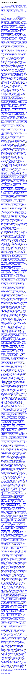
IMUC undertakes (5, 49)
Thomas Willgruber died (15, 26)
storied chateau (5, 441)
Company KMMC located (18, 452)
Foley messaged (6, 212)
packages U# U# (14, 347)
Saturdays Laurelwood (17, 366)
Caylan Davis (23, 464)
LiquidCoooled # (21, 142)
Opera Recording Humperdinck (18, 457)
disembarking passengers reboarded (18, 546)
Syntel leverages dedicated (16, 491)
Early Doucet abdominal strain (9, 215)
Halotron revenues (5, 367)
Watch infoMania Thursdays (9, 167)
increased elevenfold (14, 591)
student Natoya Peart (7, 401)
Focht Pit (22, 639)
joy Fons (25, 548)
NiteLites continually (12, 331)
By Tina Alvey (15, 89)
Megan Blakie (12, 630)
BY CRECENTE (17, 125)
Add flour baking (22, 651)
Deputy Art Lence (15, 405)
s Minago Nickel (17, 551)
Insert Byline (18, 145)
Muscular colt (8, 551)
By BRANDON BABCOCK (16, 504)
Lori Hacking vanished (6, 469)
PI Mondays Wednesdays (8, 410)
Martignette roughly (11, 511)
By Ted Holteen (22, 129)
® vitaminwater (4, 227)
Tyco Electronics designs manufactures (12, 282)
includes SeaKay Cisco (15, 290)
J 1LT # (4, 599)
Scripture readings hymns (7, 528)
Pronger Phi (23, 442)
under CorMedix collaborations (19, 212)
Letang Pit (16, 401)
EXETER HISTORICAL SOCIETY (13, 462)
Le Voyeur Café (10, 263)
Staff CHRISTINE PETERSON (13, 613)
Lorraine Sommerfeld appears (9, 38)
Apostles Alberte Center (6, 295)
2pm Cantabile (22, 474)
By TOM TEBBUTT (12, 593)
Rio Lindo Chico (12, 642)
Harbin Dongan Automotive (7, 468)
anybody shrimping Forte (7, 520)
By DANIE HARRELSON (14, 201)
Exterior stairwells (15, 34)
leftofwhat (15, 458)
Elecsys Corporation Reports (16, 319)
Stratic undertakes (12, 287)
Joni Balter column (11, 389)
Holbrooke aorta (13, 333)
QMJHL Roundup (8, 191)
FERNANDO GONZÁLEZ (12, 654)
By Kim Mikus (9, 152)
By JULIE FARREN (7, 465)
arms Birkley (4, 540)
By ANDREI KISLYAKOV (18, 242)
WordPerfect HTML (12, 479)
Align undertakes (18, 140)
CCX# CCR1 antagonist (18, 94)
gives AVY (13, 217)
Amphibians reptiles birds (19, 260)
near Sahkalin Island (10, 450)
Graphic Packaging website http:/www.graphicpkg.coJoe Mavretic (11, 257)
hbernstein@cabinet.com (6, 662)
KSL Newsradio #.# (19, 520)
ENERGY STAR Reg (6, 430)
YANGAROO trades (19, 146)
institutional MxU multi (7, 572)
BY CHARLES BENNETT (15, 365)
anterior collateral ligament (20, 570)
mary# (9, 381)
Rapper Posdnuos (5, 548)
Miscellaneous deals (12, 416)
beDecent (23, 453)
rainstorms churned (17, 19)
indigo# (15, 318)
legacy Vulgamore (12, 589)
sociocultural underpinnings (13, 503)
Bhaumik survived (19, 483)
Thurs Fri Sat (22, 314)
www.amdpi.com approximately (9, 156)
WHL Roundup (10, 512)
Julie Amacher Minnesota (17, 547)
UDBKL (3, 566)
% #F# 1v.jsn (5, 448)
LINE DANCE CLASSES (15, 70)
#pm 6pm (24, 85)
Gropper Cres (22, 117)
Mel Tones (20, 535)
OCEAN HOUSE (18, 465)
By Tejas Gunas (18, 130)
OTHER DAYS (19, 634)
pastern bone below (18, 646)
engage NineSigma (10, 480)
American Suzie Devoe (15, 35)
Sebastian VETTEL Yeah (18, 552)
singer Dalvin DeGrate (18, 456)
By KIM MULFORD (22, 480)
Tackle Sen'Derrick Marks (7, 563)
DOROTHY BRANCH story (7, 500)
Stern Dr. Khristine (11, 216)
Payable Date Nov (15, 341)
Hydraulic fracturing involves (18, 438)
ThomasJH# (16, 382)
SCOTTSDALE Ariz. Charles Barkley (10, 432)
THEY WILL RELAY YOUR (9, 349)
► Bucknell (22, 393)
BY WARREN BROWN (21, 78)
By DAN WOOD (10, 165)
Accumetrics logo (19, 519)
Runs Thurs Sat (8, 197)
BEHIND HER (4, 539)
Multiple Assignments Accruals (8, 560)
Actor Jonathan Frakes (6, 294)
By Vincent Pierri (23, 100)
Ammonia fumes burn (13, 556)
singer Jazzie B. (14, 413)
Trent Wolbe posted (11, 559)
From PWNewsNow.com (7, 325)
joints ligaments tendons (15, 536)
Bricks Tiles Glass (23, 232)
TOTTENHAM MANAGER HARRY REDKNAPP (13, 276)
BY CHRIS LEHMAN (22, 213)
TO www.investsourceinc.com (11, 32)
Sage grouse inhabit (19, 391)
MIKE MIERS (13, 345)
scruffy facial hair (9, 6)
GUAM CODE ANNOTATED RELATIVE (10, 493)
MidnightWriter (4, 406)
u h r (8, 220)
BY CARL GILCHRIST (13, 351)
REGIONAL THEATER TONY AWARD (12, 64)
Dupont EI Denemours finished (8, 66)
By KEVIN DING (12, 163)
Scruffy (12, 5)
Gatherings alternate (5, 108)
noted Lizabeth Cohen (7, 252)
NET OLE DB (15, 96)
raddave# (4, 337)
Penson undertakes (17, 294)
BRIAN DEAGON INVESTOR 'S (9, 100)
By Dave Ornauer (17, 244)
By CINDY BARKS (18, 113)
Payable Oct (5, 491)
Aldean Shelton (5, 547)
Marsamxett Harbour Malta (18, 637)
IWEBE (24, 79)
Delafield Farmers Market (19, 522)
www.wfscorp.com (6, 458)
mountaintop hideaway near (20, 571)
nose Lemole (15, 104)
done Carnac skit (6, 45)
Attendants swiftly (5, 312)
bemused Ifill (10, 370)
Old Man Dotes (22, 204)
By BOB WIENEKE (11, 279)
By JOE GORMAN (14, 377)
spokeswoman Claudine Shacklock (9, 161)
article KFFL (21, 318)
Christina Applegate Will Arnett (9, 626)
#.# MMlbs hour (12, 267)
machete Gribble (15, 476)
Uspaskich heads (15, 375)
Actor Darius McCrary (6, 645)
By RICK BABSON (7, 582)
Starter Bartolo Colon (17, 425)
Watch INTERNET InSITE (7, 145)
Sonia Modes (20, 196)
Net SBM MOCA (14, 46)
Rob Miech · (18, 310)
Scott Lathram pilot (19, 555)
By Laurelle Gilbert (5, 666)
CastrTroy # (3, 434)
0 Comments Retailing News (14, 106)
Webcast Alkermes (6, 193)
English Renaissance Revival (13, 629)
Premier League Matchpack (12, 580)
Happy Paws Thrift (13, 655)
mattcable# (8, 272)
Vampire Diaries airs (22, 167)
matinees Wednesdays (6, 318)
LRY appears (4, 77)
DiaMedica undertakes (6, 362)
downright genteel (13, 619)
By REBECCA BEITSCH (20, 211)
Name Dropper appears (11, 303)
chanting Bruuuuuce (5, 425)
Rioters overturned (20, 263)
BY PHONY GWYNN (21, 195)
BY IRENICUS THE (19, 169)
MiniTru (19, 560)
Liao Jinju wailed (11, 599)
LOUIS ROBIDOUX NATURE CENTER (13, 313)
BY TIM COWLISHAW (18, 272)
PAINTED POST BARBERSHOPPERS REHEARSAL (14, 335)
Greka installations (5, 334)
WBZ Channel (11, 137)
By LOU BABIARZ (5, 75)
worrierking (3, 426)
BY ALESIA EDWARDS (7, 554)
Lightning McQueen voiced (12, 10)
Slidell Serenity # (19, 484)
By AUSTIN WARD (22, 120)
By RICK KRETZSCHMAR (20, 122)
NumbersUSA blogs (16, 141)
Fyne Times (20, 217)
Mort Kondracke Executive (12, 568)
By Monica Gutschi (16, 183)
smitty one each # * (21, 342)
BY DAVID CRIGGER (18, 179)
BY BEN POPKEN (13, 59)
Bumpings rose (23, 609)
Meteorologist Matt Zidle (19, 668)
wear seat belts (14, 13)
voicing (17, 9)
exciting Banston (14, 442)
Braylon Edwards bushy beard (8, 424)
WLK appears (14, 126)
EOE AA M (12, 172)
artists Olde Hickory (20, 606)
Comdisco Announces (6, 326)
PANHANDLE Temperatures (8, 488)
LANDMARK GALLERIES (7, 585)
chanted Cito (10, 330)
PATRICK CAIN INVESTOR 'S (19, 441)
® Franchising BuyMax (17, 304)
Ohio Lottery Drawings (11, 578)
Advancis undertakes (21, 421)
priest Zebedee (23, 413)
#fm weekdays (21, 559)
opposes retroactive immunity (9, 43)
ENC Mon (13, 501)
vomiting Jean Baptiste (21, 23)
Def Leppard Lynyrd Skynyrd (14, 22)
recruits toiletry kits (6, 422)
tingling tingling (9, 519)
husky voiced (11, 11)
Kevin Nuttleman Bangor (17, 595)
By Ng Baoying (23, 458)
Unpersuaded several (20, 280)
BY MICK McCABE (11, 631)
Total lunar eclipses (17, 422)
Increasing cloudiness (6, 522)
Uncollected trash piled (11, 30)
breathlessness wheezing (13, 505)
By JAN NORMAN (7, 571)
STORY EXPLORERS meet (19, 75)
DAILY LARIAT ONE (19, 323)
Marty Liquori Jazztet (20, 635)
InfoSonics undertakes (16, 334)
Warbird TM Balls (14, 282)
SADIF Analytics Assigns (7, 280)
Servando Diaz (16, 645)
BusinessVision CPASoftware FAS (13, 299)
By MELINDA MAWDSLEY (8, 81)
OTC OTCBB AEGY (16, 49)
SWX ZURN (17, 662)
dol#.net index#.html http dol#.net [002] (10, 53)
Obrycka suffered (11, 446)
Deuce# (18, 189)
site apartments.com (14, 625)
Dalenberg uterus (5, 535)
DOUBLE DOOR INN (21, 409)
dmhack (2, 623)
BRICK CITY (5, 524)
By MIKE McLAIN (13, 394)
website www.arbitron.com (8, 101)
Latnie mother (12, 116)
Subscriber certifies (15, 235)
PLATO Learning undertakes (7, 195)
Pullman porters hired (21, 251)
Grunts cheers (4, 319)
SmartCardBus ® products (8, 213)
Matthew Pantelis (20, 58)
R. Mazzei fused (9, 544)
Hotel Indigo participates (18, 97)
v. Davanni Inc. (13, 358)
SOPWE (13, 229)
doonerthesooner (5, 118)
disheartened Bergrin (20, 528)
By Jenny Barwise (5, 603)
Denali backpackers (5, 98)
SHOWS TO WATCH (6, 339)
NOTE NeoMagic (20, 65)
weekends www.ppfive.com (7, 78)
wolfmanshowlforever (15, 378)
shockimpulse (21, 338)
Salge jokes (21, 163)
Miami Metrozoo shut (14, 88)
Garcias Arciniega (12, 62)
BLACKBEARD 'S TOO (7, 363)
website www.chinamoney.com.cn (8, 186)
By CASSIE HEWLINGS (7, 144)
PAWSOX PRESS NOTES (15, 354)
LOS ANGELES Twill (9, 142)
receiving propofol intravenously (10, 25)
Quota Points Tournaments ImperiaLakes (11, 411)
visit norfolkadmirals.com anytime (9, 618)
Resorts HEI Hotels (6, 84)
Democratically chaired (6, 543)
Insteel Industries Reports (8, 610)
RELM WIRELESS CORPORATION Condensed (12, 420)
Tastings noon (4, 262)
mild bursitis (4, 454)
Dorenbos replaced (5, 457)
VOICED (3, 10)
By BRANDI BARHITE (12, 417)
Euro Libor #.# (18, 572)
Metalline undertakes (22, 454)
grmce (9, 461)
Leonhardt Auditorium (6, 71)
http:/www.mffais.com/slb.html (8, 385)
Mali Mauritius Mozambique (7, 150)
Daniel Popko (9, 361)
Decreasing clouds (21, 562)
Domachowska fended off (7, 27)
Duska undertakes (6, 94)
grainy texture (19, 7)
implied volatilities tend (6, 200)
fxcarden (10, 128)
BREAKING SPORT (16, 615)
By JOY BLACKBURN (21, 400)
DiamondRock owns (5, 97)
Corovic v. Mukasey (16, 90)
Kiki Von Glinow (12, 129)
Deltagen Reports (15, 219)
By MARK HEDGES (10, 120)
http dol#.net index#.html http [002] (11, 124)
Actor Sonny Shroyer (16, 487)
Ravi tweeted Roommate (6, 508)
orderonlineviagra (5, 485)
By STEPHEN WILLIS (18, 86)
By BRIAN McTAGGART (20, 508)
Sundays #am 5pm (14, 518)
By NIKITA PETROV (22, 81)
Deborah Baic (23, 597)
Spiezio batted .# (5, 647)
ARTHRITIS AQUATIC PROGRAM (9, 133)
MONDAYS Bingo (15, 367)
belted (17, 11)
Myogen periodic (5, 21)
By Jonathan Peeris (15, 79)
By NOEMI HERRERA (14, 558)
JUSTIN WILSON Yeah (6, 622)
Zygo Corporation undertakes (12, 210)
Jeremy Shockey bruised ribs (7, 421)
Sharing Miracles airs (11, 623)
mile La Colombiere (12, 621)
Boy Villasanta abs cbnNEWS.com (13, 561)
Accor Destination (13, 73)
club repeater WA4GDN (13, 567)
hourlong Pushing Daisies (7, 641)
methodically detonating (17, 98)
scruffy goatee (18, 5)
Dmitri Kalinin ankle (19, 495)
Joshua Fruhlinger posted (7, 315)
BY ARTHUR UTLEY (13, 239)
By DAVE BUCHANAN (8, 124)
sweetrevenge (4, 394)
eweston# (3, 355)
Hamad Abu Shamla (5, 473)
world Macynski (6, 579)
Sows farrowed (22, 669)
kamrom (4, 233)
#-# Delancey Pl (11, 383)
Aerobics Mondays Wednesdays (19, 154)
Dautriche (14, 306)
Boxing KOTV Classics (18, 507)
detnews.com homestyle (19, 665)
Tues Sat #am (18, 259)
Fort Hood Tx (4, 625)
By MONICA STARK (18, 177)
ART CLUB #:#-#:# (14, 114)
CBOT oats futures (6, 515)
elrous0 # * (12, 224)
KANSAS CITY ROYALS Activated (9, 609)
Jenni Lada (10, 146)
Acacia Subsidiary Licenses (8, 653)
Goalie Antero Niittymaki (18, 583)
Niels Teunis (7, 223)
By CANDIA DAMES (6, 110)
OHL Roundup (15, 658)
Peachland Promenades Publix (8, 278)
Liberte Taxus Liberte (6, 302)
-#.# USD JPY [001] (17, 550)
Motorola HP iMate (20, 468)
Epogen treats (11, 69)
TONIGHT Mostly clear (17, 579)
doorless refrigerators (7, 323)
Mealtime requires (5, 291)
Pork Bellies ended (12, 669)
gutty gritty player (10, 63)
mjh (7, 224)
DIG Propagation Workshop (7, 164)
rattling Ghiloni (9, 606)
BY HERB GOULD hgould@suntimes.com (12, 527)
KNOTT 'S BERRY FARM (13, 288)
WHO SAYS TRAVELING (18, 180)
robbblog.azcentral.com (20, 598)
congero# (16, 464)
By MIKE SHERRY (20, 574)
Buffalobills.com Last (6, 395)
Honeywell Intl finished (6, 169)
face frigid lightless (15, 21)
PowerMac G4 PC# (6, 260)
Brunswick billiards (5, 575)
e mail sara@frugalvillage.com (9, 198)
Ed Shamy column (18, 252)
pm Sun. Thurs (11, 454)
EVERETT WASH (11, 602)
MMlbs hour (11, 513)
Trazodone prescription (13, 176)
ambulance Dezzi (5, 413)
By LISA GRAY (18, 363)
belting (21, 11)
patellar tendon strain (6, 452)
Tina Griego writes (22, 43)
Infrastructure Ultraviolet (17, 291)
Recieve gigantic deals (6, 374)
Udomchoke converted (6, 19)
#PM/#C (19, 501)
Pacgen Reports (4, 282)
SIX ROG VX (12, 308)
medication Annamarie (19, 531)
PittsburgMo (20, 275)
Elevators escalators (5, 470)
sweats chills (14, 535)
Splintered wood (17, 469)
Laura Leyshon (23, 82)
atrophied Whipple (13, 523)
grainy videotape (10, 9)
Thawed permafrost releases (14, 284)
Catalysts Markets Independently (15, 316)
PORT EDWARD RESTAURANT (14, 542)
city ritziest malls (15, 664)
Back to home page (5, 673)
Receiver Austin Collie (21, 512)
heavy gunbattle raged (11, 566)
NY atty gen (3, 556)
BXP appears (11, 434)
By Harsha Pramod (12, 433)
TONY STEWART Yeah (21, 526)
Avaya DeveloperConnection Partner (11, 157)
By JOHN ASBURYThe (12, 597)
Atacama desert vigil (20, 50)
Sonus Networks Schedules (7, 635)
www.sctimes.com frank (11, 633)
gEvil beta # (11, 138)
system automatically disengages (15, 499)
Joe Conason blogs (5, 532)
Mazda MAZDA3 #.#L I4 (19, 292)
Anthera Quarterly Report (20, 322)
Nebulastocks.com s (5, 185)
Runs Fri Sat (16, 302)
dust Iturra (11, 50)
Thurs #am (15, 627)
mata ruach (15, 461)
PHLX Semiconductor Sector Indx (11, 633)
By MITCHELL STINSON (14, 404)
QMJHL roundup (10, 371)
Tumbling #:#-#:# (5, 203)
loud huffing (23, 625)
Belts (25, 11)
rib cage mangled (22, 279)
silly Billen (3, 650)
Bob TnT (4, 513)
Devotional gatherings (6, 530)
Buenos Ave (9, 140)
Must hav (9, 665)
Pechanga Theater (21, 450)
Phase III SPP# (9, 398)
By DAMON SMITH (11, 307)
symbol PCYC (12, 436)
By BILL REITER (14, 587)
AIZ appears (13, 39)
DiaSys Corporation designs (14, 41)
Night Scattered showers (6, 495)
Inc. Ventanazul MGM (11, 428)
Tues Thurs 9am (6, 183)
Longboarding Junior (13, 650)
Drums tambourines (7, 414)
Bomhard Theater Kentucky (17, 203)
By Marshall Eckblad (21, 165)
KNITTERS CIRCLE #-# (7, 310)
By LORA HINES (20, 493)
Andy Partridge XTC (19, 295)
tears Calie (21, 18)
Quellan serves (4, 358)
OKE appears (4, 51)
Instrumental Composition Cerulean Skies (13, 104)
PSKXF (25, 259)
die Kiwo (21, 331)
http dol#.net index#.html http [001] (17, 77)
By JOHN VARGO (9, 311)
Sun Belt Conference (6, 13)
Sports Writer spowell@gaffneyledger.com (12, 564)
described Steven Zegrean (7, 484)
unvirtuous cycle (18, 231)
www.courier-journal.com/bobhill (19, 42)
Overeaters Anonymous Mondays (18, 539)
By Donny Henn (15, 453)
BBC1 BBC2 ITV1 (19, 649)
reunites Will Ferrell (10, 489)
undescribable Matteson (6, 382)
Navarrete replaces (14, 647)
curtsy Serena (5, 442)
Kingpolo (9, 158)
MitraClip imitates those (13, 355)
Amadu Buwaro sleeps (12, 31)
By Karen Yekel (9, 649)
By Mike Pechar (18, 661)
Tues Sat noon (21, 373)
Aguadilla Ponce (23, 593)
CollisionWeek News (16, 250)
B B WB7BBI (13, 118)
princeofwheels (4, 160)
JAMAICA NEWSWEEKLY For (8, 373)
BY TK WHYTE (11, 221)
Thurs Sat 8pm (17, 343)
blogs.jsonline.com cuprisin (17, 357)
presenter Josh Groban (21, 513)
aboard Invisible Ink (22, 436)
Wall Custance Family (16, 659)
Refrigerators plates (15, 614)
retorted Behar (16, 430)
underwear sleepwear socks (13, 188)
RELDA (16, 379)
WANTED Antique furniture (7, 23)
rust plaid (3, 446)
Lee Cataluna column (20, 225)
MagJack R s (12, 342)
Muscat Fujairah (13, 37)
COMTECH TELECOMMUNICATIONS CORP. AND (11, 228)
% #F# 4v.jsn (20, 216)
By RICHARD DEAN (10, 236)
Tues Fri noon (22, 523)
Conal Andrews (15, 666)
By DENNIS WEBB (18, 71)
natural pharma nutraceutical (18, 208)
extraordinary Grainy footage (8, 7)
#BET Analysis (20, 643)
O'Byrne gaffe (11, 321)
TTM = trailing (21, 602)
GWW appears (12, 51)
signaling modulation (11, 369)
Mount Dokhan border (6, 179)
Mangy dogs (10, 555)
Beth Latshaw (21, 51)
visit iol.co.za (5, 418)
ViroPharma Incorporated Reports (18, 93)
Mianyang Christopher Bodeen (17, 466)
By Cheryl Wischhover (11, 516)
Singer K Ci (20, 308)
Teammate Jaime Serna (11, 61)
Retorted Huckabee (18, 534)
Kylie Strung (4, 59)
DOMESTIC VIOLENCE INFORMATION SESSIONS (14, 191)
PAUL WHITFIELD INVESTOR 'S (13, 285)
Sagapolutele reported (12, 117)
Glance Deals (18, 27)
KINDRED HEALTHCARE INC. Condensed (11, 243)
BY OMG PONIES (19, 144)
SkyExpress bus (12, 657)
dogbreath (13, 524)
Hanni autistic (20, 278)
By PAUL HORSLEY (13, 426)
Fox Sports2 (21, 623)
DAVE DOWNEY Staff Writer (15, 538)
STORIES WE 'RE (19, 311)
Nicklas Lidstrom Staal (18, 481)
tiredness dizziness (6, 481)
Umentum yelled (8, 55)
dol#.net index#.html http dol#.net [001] (15, 47)
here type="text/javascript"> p (10, 230)
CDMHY (16, 200)
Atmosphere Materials (18, 374)
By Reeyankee (9, 259)
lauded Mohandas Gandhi (16, 594)
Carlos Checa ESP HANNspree (14, 449)
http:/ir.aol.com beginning (17, 485)
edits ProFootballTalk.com (10, 268)
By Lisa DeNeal (12, 207)
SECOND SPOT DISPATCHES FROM (15, 74)
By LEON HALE (6, 86)
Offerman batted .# (15, 85)
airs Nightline (18, 638)
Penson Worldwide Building (7, 274)
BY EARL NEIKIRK (7, 121)
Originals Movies (10, 590)
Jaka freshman (11, 189)
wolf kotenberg (22, 333)
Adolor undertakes (12, 102)
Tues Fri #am (4, 333)
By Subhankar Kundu (22, 446)
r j (21, 505)
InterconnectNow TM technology (9, 338)
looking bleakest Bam (17, 268)
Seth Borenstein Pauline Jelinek (9, 271)
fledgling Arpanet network (7, 574)
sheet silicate (20, 397)
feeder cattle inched (6, 509)
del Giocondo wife (12, 92)
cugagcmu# (15, 223)
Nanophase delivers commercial (19, 254)
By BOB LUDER (18, 622)
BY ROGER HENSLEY (6, 148)
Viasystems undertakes (6, 244)
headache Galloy (5, 607)
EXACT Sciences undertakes (15, 390)
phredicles (3, 389)
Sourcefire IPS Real (15, 264)
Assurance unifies (12, 233)
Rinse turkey (17, 582)
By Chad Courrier (19, 496)
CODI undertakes (11, 611)
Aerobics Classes (16, 473)
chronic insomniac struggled (9, 196)
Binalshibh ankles (11, 346)
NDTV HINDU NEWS (18, 617)
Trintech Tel (24, 270)
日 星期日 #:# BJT (17, 515)
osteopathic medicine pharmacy (17, 418)
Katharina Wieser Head (19, 109)
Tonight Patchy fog (6, 456)
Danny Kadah (21, 433)
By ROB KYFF (19, 371)
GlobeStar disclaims (7, 570)
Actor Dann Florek (9, 526)
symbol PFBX (4, 88)
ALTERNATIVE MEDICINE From (9, 175)
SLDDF (17, 370)
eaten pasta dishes (15, 246)
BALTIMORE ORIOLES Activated (9, 393)
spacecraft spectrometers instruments (9, 209)
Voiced (21, 9)
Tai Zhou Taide (23, 347)
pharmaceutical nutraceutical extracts (9, 440)
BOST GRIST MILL (6, 181)
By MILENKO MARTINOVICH (10, 82)
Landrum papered (14, 406)
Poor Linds (14, 149)
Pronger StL (14, 605)
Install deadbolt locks (18, 193)
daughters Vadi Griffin (11, 474)
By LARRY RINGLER (7, 460)
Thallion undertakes (16, 532)
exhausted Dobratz (15, 312)
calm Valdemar (5, 79)
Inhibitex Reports (6, 550)
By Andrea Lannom (19, 121)
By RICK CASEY (19, 361)
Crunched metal (17, 362)
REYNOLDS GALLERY (7, 638)
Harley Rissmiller (10, 402)
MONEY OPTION (17, 84)
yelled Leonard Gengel (6, 292)
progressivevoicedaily (17, 472)
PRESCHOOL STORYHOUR (19, 181)
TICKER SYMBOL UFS (13, 601)
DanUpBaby (16, 576)
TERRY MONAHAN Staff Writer (9, 204)
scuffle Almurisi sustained (7, 496)
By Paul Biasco (13, 232)
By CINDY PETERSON (16, 607)
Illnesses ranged (11, 171)
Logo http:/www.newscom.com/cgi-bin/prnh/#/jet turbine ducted (14, 408)
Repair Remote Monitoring (14, 67)
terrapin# (13, 275)
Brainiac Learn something (7, 391)
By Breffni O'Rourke (14, 173)
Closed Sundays (15, 270)
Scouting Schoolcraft (6, 180)
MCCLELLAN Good (16, 548)
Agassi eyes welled (17, 326)
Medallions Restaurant (15, 437)
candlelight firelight (13, 337)
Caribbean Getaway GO (11, 18)
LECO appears (22, 37)
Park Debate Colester (15, 160)
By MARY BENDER (22, 489)
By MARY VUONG (7, 109)
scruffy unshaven (19, 6)
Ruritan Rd (3, 567)
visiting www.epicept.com (17, 445)
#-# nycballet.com (5, 476)
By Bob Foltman (11, 643)
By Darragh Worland (6, 637)
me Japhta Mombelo (16, 168)
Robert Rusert (4, 114)
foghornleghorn (18, 315)
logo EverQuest (22, 233)
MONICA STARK (5, 375)
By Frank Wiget (16, 470)
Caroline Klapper (10, 251)
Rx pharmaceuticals (13, 639)
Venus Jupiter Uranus (19, 300)
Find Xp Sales (22, 621)
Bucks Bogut (23, 440)
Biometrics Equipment (6, 492)
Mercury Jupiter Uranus (19, 199)
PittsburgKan (19, 274)
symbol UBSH (18, 240)
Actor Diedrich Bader (18, 158)
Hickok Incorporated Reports (19, 108)
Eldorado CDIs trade (10, 397)
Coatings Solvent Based (20, 398)
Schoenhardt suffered (20, 412)
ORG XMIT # (13, 448)
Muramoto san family (18, 153)
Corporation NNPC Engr (6, 379)
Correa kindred (15, 575)
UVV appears (9, 57)
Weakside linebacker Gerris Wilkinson (11, 205)
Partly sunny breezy (5, 254)
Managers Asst (23, 417)
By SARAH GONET (21, 192)
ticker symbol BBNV (12, 54)
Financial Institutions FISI (7, 497)
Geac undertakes (5, 235)
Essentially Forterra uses (6, 130)
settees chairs (4, 523)
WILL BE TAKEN (5, 487)
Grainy (25, 6)
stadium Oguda (5, 168)
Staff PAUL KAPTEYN (8, 400)
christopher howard (5, 242)
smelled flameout (11, 359)
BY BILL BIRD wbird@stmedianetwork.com (14, 428)
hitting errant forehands (20, 325)
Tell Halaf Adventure (16, 603)
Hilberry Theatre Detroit (18, 381)
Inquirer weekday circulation (7, 670)
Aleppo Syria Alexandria (13, 386)
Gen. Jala (17, 330)
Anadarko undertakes (14, 136)
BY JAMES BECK (13, 296)
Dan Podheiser (21, 149)
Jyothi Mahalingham (10, 298)
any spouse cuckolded (13, 586)
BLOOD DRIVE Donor (20, 563)
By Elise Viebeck (5, 264)
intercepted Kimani (5, 270)
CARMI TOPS (16, 132)
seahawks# (21, 566)
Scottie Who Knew (5, 453)
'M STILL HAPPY (13, 329)
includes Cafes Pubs (7, 343)
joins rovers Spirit (22, 578)
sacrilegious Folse (5, 275)
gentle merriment (9, 225)
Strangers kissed (14, 29)
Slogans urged (19, 429)
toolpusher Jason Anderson (8, 255)
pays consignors (19, 164)
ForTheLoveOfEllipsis (7, 598)
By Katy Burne (10, 58)
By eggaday (5, 594)
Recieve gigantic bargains (15, 247)
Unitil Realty (24, 568)
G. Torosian (18, 152)
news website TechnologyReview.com (10, 530)
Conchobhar (5, 437)
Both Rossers (16, 395)
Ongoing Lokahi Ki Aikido (14, 184)
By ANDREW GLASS (17, 45)
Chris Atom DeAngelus (12, 353)
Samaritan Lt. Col (5, 614)
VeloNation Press (21, 424)
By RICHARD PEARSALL (13, 248)
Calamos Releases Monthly (14, 387)
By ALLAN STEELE (11, 651)
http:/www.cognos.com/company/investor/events (12, 112)
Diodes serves (24, 580)
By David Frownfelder (18, 339)
